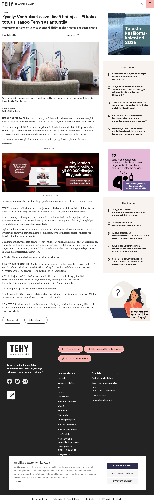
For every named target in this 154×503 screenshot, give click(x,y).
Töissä (61, 387)
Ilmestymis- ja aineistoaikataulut (67, 448)
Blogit (61, 405)
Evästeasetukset (123, 481)
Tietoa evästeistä (40, 499)
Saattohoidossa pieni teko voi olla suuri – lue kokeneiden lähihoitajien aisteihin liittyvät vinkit (130, 105)
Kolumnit (62, 410)
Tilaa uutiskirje (73, 349)
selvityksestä (87, 121)
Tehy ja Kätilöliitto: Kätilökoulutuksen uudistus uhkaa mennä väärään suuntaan (129, 212)
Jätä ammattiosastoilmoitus (103, 389)
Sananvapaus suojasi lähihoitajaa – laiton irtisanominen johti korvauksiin (130, 76)
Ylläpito (119, 499)
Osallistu (96, 373)
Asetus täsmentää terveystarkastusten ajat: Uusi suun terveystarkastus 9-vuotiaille (130, 235)
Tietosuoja (57, 499)
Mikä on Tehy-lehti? (67, 429)
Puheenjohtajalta (66, 419)
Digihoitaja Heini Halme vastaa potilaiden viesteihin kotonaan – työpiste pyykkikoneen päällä (128, 131)
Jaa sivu (71, 35)
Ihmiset (61, 392)
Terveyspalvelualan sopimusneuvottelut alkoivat (127, 224)
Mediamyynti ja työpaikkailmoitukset (68, 440)
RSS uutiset (91, 499)
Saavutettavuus (74, 499)
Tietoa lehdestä (67, 424)
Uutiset (61, 378)
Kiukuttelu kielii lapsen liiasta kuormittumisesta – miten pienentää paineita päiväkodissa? (129, 118)
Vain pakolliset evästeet (123, 473)
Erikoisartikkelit (66, 382)
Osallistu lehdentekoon (77, 358)
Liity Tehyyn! (35, 320)
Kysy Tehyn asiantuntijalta (104, 382)
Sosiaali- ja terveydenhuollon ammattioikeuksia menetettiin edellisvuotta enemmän (127, 261)
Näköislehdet (64, 434)
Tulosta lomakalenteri (102, 399)
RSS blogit (106, 499)
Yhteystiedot (64, 454)
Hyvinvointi (63, 396)
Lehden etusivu (66, 373)
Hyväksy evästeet (123, 466)
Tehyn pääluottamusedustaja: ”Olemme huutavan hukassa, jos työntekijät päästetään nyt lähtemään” (128, 91)
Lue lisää (17, 482)
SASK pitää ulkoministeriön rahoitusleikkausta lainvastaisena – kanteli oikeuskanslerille (130, 248)
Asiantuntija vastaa (67, 401)
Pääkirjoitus (63, 415)
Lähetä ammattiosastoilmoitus (106, 349)
